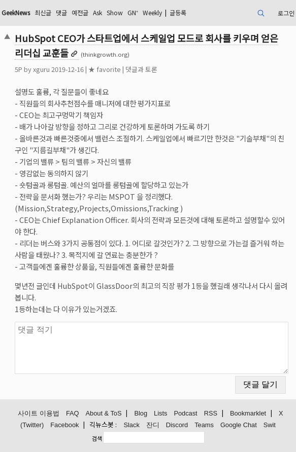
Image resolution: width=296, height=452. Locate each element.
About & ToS (104, 413)
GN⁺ (132, 12)
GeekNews (16, 12)
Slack (131, 425)
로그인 (286, 13)
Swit (270, 425)
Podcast (185, 413)
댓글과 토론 (141, 69)
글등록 (178, 12)
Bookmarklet (248, 413)
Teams (204, 425)
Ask (97, 12)
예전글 (80, 12)
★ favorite (104, 69)
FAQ (72, 413)
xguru (41, 69)
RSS (210, 413)
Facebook (64, 425)
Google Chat (238, 425)
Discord (177, 425)
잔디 (152, 425)
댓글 (61, 12)
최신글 (43, 12)
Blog (140, 413)
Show (115, 12)
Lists (160, 413)
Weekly (152, 12)
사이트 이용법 (38, 413)
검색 (97, 438)
